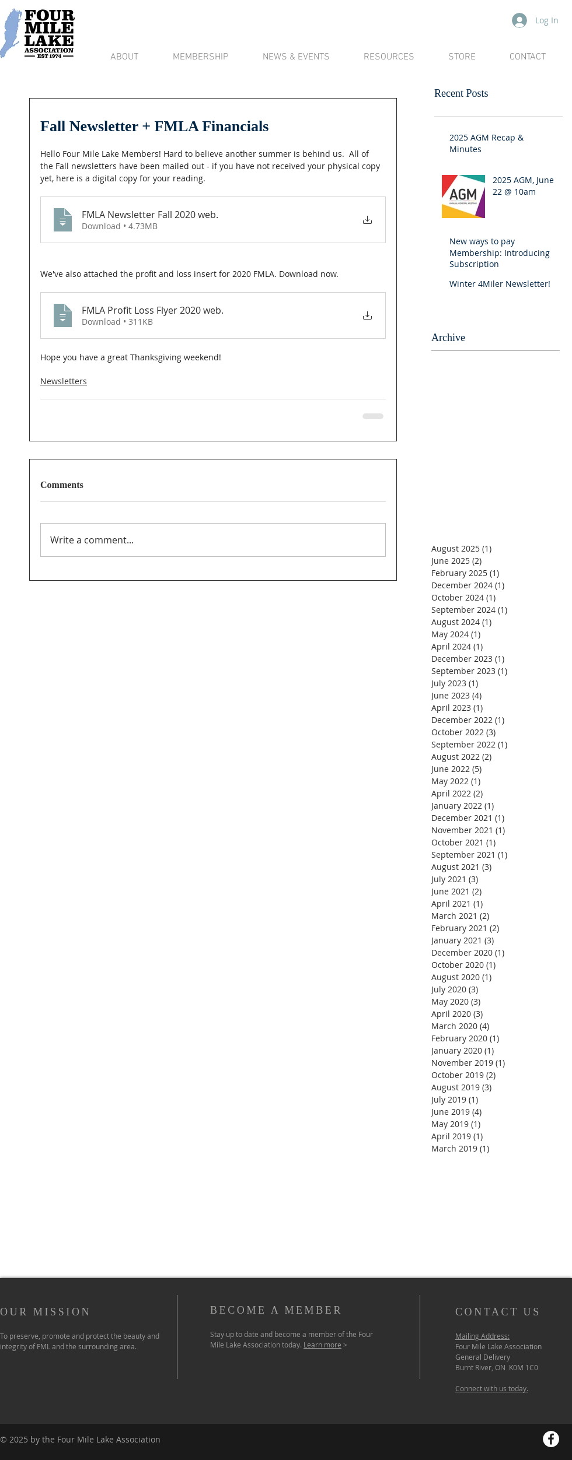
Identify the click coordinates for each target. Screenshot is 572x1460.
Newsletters (63, 381)
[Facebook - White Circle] (551, 1439)
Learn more (322, 1344)
